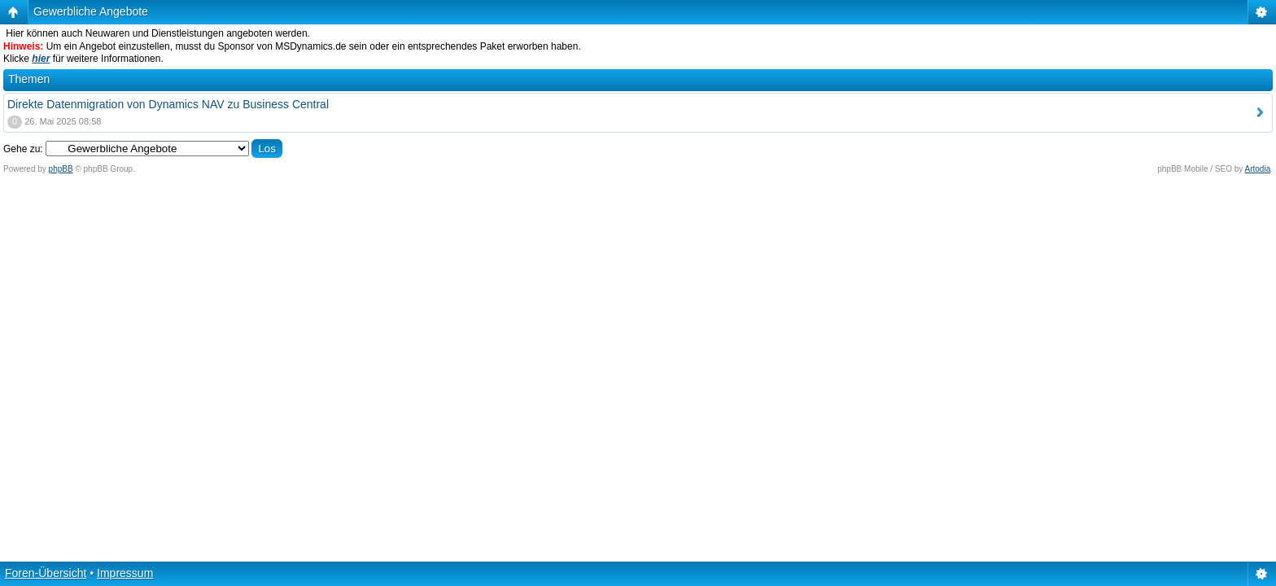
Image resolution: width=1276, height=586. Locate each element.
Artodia (1258, 168)
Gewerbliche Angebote (90, 11)
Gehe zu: (23, 149)
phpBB (61, 168)
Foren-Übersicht (45, 572)
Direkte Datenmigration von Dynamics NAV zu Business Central (168, 104)
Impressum (125, 572)
